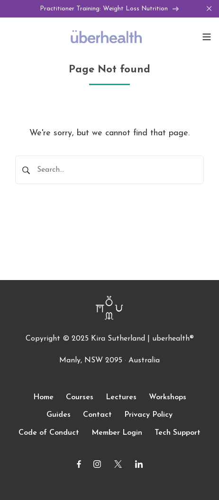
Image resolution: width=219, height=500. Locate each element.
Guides (58, 415)
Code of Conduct (48, 433)
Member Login (116, 433)
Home (43, 397)
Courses (79, 397)
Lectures (121, 397)
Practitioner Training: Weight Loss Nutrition (109, 9)
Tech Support (178, 433)
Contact (97, 415)
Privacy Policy (148, 415)
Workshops (167, 397)
